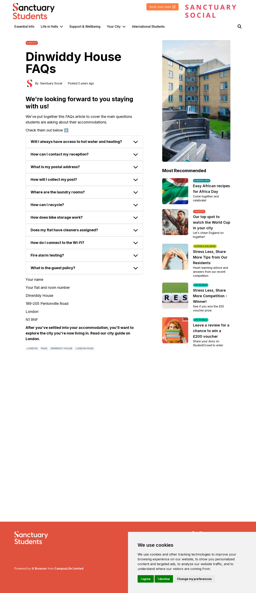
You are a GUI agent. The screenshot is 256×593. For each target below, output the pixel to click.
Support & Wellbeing (84, 26)
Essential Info (24, 26)
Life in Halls (49, 26)
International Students (148, 26)
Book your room (162, 6)
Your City (114, 26)
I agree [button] (146, 579)
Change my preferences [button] (194, 579)
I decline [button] (164, 579)
